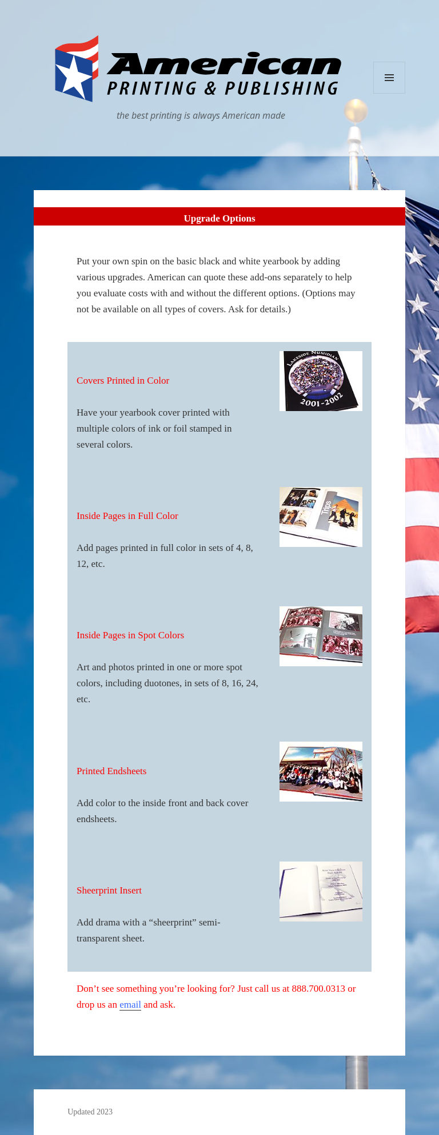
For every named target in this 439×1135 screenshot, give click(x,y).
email (130, 1004)
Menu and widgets (389, 93)
